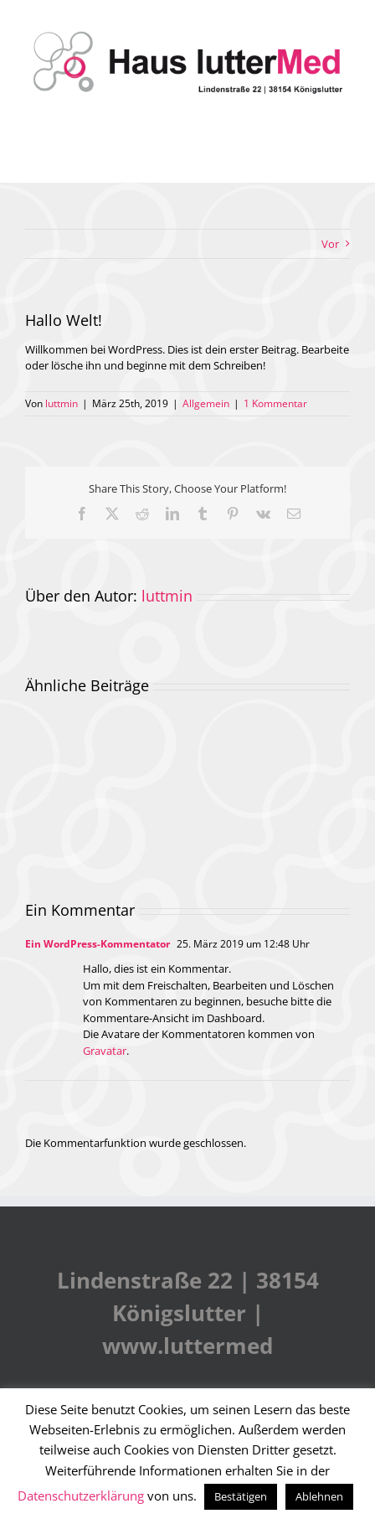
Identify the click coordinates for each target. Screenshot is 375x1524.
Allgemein (205, 403)
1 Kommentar (275, 403)
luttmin (61, 403)
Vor (330, 243)
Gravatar (104, 1050)
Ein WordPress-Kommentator (97, 944)
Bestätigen (240, 1496)
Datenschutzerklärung (81, 1495)
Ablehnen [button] (319, 1496)
